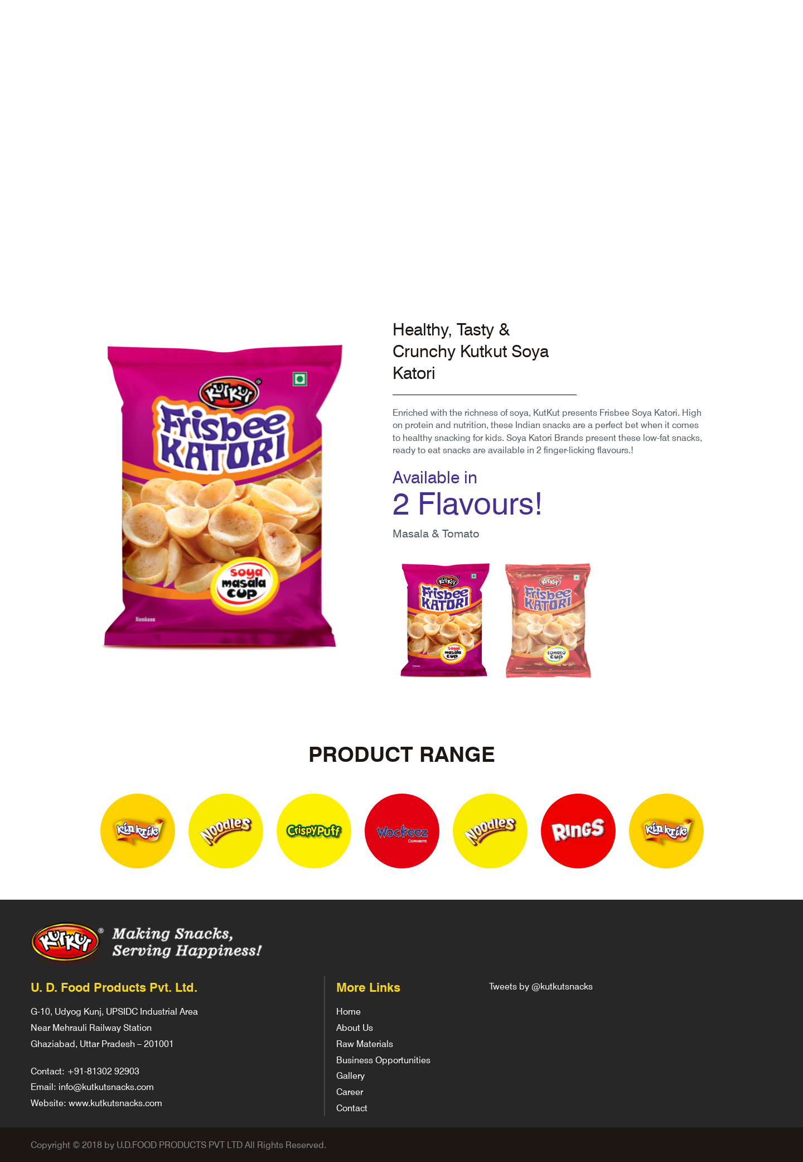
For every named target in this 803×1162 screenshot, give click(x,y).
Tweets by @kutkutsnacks (541, 986)
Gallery (350, 1075)
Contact (351, 1107)
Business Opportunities (383, 1059)
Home (348, 1011)
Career (349, 1091)
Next (729, 832)
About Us (354, 1027)
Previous (73, 832)
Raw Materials (364, 1043)
